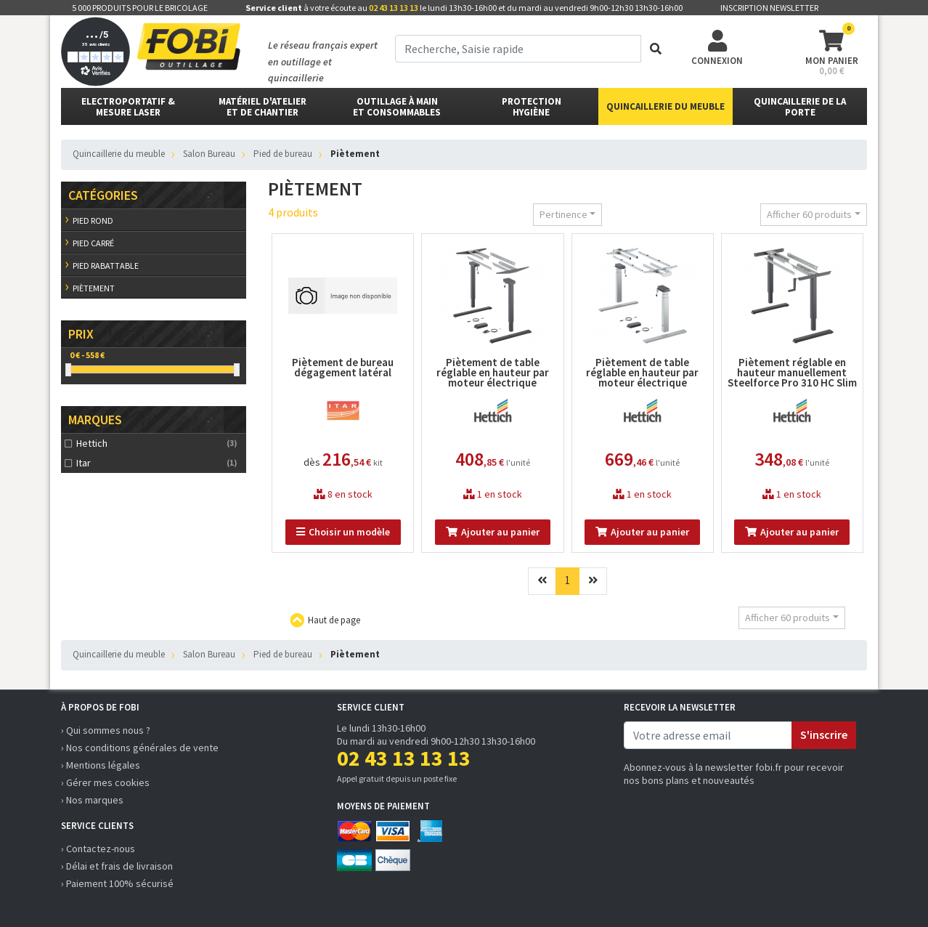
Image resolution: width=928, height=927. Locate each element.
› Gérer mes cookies (105, 782)
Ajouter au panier (493, 531)
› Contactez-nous (98, 848)
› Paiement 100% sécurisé (117, 883)
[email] (708, 735)
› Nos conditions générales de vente (140, 747)
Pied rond (93, 220)
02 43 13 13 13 (393, 7)
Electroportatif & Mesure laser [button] (128, 106)
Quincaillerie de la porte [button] (800, 106)
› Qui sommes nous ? (105, 730)
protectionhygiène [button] (531, 106)
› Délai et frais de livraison (117, 866)
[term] (518, 48)
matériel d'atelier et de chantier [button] (262, 106)
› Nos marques (92, 799)
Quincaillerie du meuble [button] (665, 106)
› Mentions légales (100, 765)
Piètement (94, 288)
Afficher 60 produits (809, 214)
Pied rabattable (106, 265)
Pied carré (93, 243)
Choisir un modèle (343, 531)
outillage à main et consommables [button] (397, 106)
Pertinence (563, 214)
